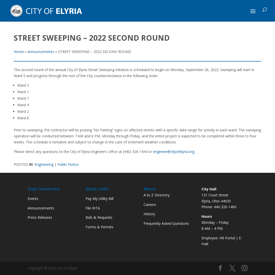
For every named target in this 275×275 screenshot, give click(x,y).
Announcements (41, 208)
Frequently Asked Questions (166, 223)
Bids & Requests (99, 217)
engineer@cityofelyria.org (173, 151)
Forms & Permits (99, 227)
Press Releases (40, 217)
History (149, 213)
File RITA (93, 208)
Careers (150, 204)
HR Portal (227, 238)
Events (33, 198)
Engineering (44, 164)
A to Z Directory (157, 195)
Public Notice (68, 164)
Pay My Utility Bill (99, 198)
